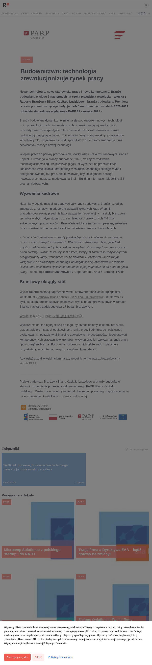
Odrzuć (38, 657)
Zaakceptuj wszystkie (17, 657)
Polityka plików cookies (60, 657)
